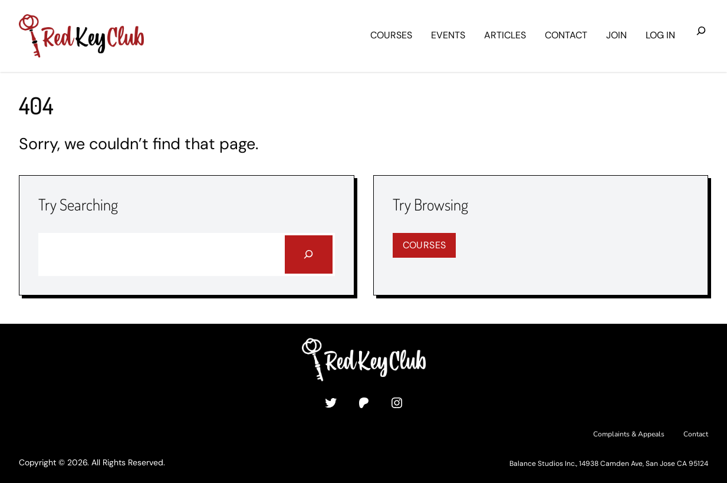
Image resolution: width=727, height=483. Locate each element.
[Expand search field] (701, 36)
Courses (424, 245)
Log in (660, 35)
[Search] (308, 254)
